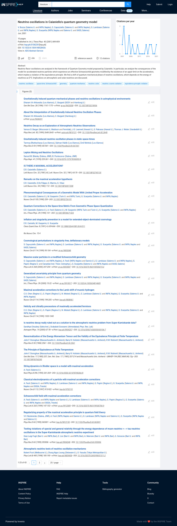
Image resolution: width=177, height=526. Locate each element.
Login (170, 4)
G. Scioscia (119, 436)
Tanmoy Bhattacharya (33, 143)
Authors (55, 10)
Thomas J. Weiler (121, 129)
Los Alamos (48, 102)
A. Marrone (89, 436)
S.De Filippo (42, 183)
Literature (37, 10)
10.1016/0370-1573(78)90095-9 (67, 159)
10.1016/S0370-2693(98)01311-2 (92, 456)
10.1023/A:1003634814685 (89, 283)
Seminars (86, 10)
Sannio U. (90, 261)
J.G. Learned (77, 129)
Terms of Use (24, 503)
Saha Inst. (44, 327)
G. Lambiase (96, 27)
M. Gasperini (52, 196)
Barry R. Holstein (73, 340)
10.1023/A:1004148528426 (34, 48)
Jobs (70, 10)
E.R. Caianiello (30, 170)
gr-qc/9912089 (64, 406)
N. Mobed (66, 294)
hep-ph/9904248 (63, 442)
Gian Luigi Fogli (30, 436)
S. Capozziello (58, 27)
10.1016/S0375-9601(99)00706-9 (90, 406)
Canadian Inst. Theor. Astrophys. (57, 264)
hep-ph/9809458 (65, 456)
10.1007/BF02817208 (64, 186)
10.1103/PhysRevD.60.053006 (88, 442)
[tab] (26, 91)
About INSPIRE (24, 489)
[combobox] (88, 4)
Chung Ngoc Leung (56, 452)
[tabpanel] (88, 281)
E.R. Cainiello (29, 223)
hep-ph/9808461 (66, 300)
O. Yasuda (81, 452)
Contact (150, 503)
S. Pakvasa (98, 129)
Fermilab (67, 129)
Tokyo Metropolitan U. (96, 452)
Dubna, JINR (45, 156)
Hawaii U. (88, 129)
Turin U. (63, 196)
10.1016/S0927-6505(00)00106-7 (92, 330)
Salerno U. (30, 27)
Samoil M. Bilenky (31, 156)
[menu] (154, 4)
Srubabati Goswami (58, 327)
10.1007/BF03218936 (88, 105)
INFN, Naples (44, 27)
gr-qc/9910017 (65, 283)
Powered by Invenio (15, 521)
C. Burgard (59, 102)
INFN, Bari (52, 436)
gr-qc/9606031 (36, 119)
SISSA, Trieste (40, 386)
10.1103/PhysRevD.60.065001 (88, 422)
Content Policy (24, 494)
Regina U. (34, 264)
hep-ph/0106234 (31, 45)
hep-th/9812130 (63, 422)
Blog (149, 489)
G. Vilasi (60, 183)
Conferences (106, 10)
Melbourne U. (40, 452)
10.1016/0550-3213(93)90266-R (69, 373)
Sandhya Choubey (31, 327)
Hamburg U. (79, 102)
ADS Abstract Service (34, 51)
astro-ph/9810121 (69, 132)
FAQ (58, 489)
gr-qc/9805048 (64, 250)
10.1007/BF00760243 (33, 359)
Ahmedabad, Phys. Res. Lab (80, 327)
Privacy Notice (24, 498)
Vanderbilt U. (135, 129)
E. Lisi (60, 436)
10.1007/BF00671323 (64, 213)
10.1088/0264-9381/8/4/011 (73, 226)
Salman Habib (61, 143)
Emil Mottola (85, 143)
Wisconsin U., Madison (49, 129)
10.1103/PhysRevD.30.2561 (63, 343)
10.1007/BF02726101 (62, 199)
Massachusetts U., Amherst (52, 340)
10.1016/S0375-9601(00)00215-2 (90, 267)
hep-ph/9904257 (65, 330)
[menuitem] (149, 4)
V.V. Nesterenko (30, 416)
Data (123, 10)
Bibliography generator (112, 489)
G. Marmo (52, 183)
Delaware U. (71, 452)
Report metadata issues (66, 498)
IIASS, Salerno (83, 30)
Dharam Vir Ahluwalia (33, 102)
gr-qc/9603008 (67, 105)
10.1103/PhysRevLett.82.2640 (94, 132)
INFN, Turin (75, 196)
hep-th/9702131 (66, 389)
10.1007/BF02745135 (92, 173)
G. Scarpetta (42, 30)
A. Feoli (50, 210)
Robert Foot (29, 452)
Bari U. (41, 436)
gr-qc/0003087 (64, 267)
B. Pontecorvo (58, 156)
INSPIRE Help (62, 494)
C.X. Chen (28, 294)
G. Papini (47, 294)
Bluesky (150, 494)
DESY (67, 102)
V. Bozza (21, 27)
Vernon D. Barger (31, 129)
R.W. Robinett (112, 340)
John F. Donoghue (31, 340)
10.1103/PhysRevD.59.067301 (66, 146)
